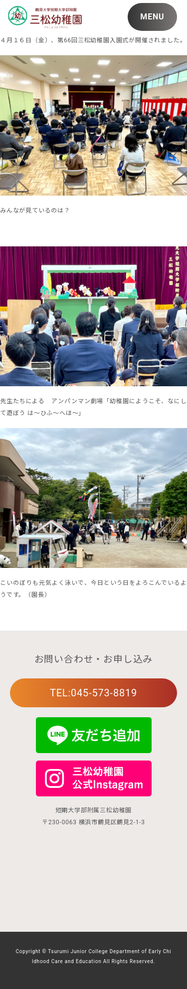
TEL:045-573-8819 (93, 693)
